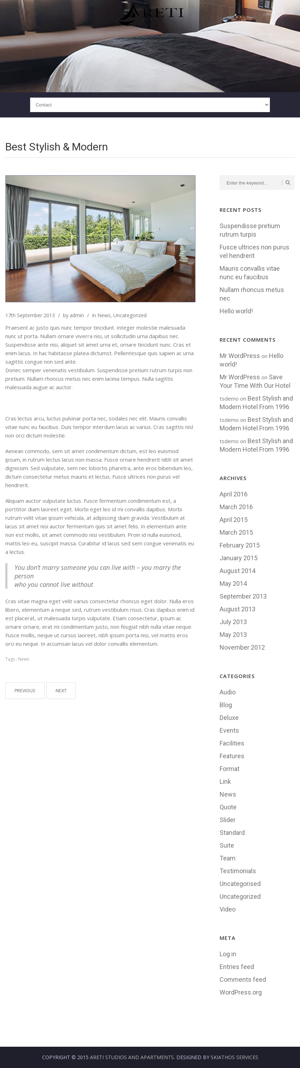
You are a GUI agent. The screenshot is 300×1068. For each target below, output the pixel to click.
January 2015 (238, 558)
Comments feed (243, 979)
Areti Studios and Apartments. (132, 1057)
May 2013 (233, 634)
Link (225, 781)
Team (228, 858)
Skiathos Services (234, 1057)
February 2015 (240, 545)
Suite (227, 845)
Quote (228, 807)
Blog (226, 705)
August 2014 (237, 570)
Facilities (232, 743)
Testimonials (238, 871)
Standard (232, 832)
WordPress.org (241, 992)
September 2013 (243, 596)
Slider (228, 820)
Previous (25, 690)
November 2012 (242, 647)
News (104, 315)
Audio (228, 692)
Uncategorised (240, 883)
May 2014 (233, 583)
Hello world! (236, 311)
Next (61, 690)
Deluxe (229, 717)
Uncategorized (130, 315)
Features (232, 756)
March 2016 (236, 507)
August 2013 (237, 609)
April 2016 (234, 494)
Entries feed (237, 966)
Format (229, 768)
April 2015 (234, 519)
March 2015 (236, 532)
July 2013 (233, 622)
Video (228, 909)
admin (77, 315)
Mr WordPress (240, 355)
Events (229, 730)
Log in (228, 954)
